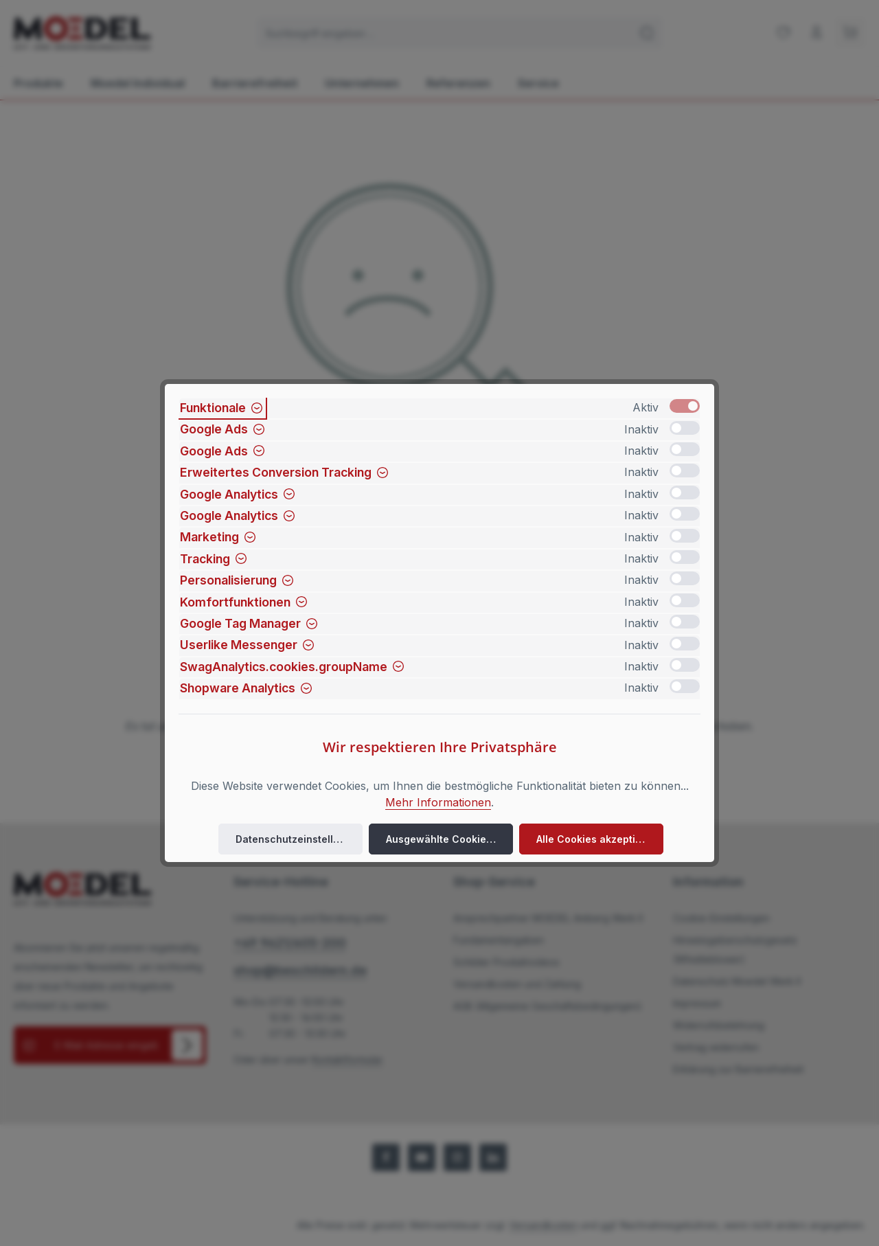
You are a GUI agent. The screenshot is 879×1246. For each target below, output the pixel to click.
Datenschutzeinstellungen (299, 839)
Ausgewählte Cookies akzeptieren (449, 839)
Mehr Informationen (438, 802)
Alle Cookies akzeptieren (597, 839)
